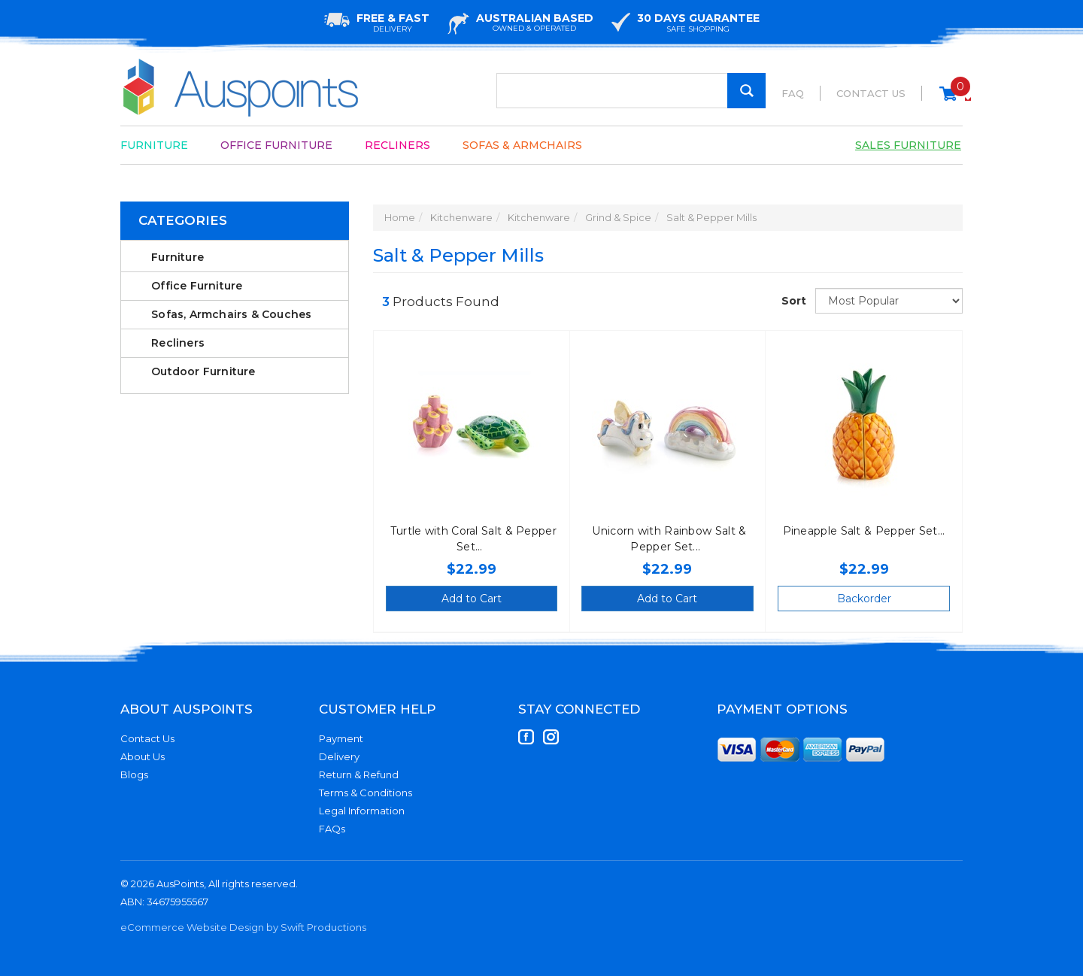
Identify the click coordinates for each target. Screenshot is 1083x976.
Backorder (864, 598)
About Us (142, 756)
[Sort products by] (889, 301)
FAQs (332, 829)
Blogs (134, 774)
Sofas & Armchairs (522, 145)
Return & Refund (359, 774)
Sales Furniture (908, 145)
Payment (341, 738)
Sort (792, 301)
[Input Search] (631, 90)
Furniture (154, 145)
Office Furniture (276, 145)
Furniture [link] (177, 257)
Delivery (339, 756)
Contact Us (871, 93)
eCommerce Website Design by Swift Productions (243, 927)
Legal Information (362, 811)
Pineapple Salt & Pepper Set (860, 531)
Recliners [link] (178, 343)
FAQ (792, 93)
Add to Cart (471, 598)
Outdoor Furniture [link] (203, 371)
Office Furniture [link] (196, 285)
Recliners (397, 145)
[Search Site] (746, 90)
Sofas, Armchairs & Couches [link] (231, 314)
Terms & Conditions (365, 793)
